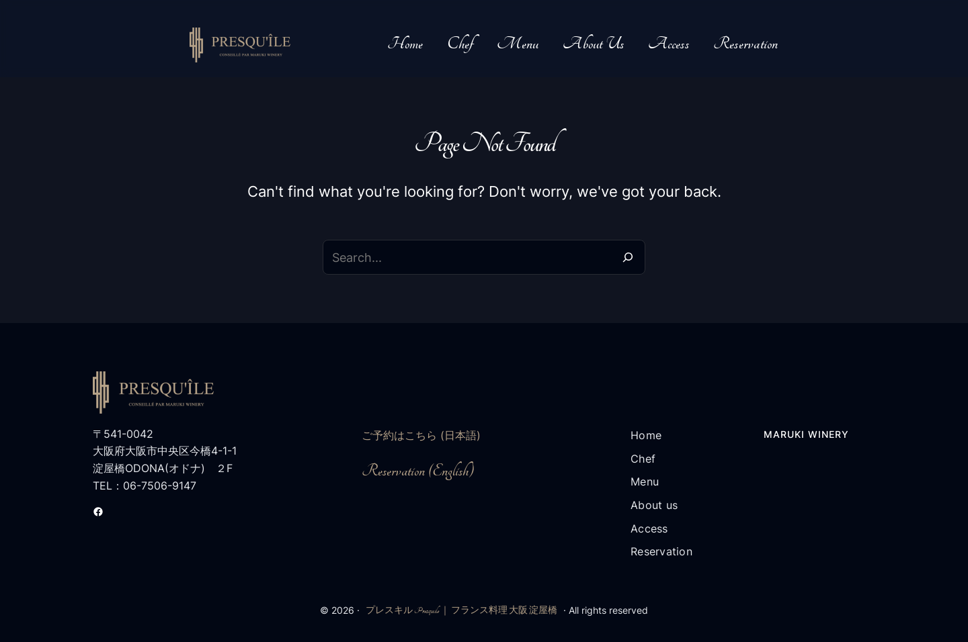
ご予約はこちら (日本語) (421, 435)
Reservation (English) (418, 471)
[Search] (628, 257)
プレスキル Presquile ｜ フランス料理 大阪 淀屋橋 (461, 610)
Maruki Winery (806, 434)
